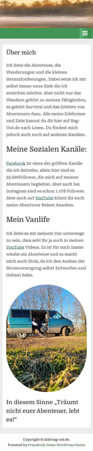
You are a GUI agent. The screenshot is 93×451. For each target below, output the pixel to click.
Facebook (16, 163)
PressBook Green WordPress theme (56, 445)
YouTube (44, 198)
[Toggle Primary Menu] (85, 33)
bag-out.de (46, 11)
